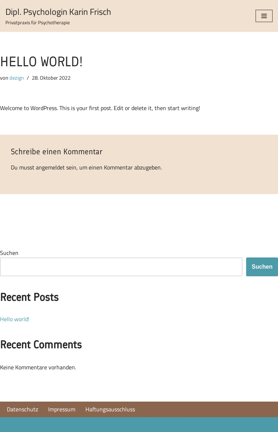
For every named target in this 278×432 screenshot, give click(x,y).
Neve (103, 424)
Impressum (61, 409)
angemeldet (50, 167)
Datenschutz (22, 409)
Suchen (9, 253)
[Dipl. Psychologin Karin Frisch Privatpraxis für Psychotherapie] (58, 16)
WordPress (167, 424)
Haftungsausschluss (110, 409)
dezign (16, 78)
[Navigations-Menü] (264, 16)
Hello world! (14, 319)
